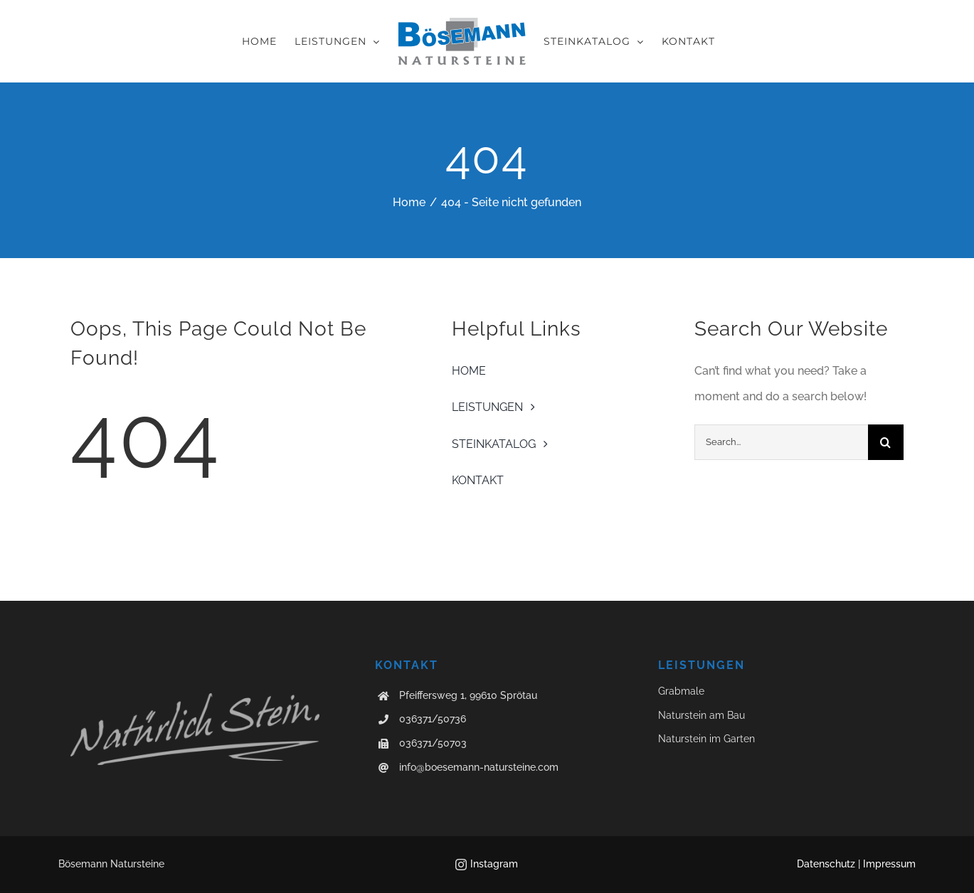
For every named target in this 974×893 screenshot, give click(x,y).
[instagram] (461, 864)
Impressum (889, 864)
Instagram (494, 864)
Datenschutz (826, 864)
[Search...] (781, 442)
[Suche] (886, 442)
